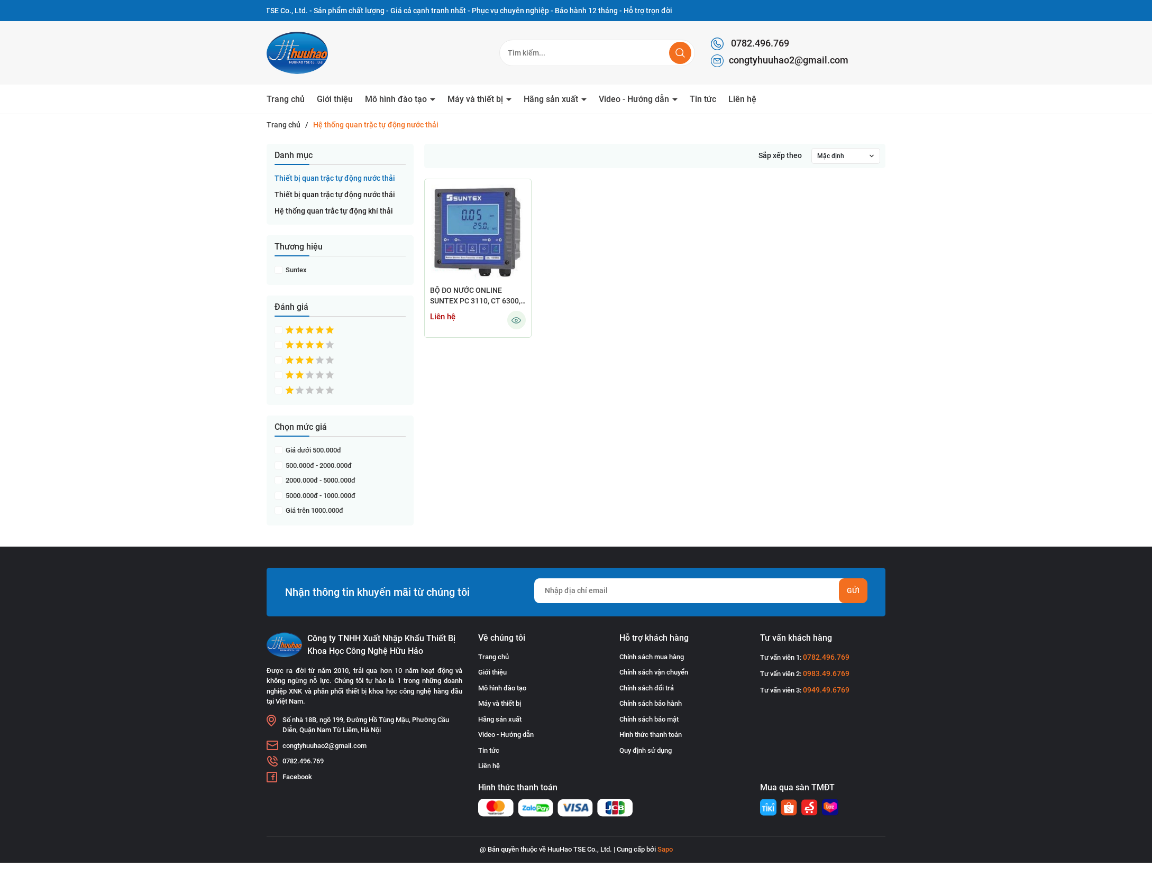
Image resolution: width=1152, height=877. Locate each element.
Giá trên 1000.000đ (313, 510)
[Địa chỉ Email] (700, 590)
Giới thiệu (335, 99)
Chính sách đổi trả (646, 688)
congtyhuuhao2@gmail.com (779, 60)
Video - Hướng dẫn (635, 99)
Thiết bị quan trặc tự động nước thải (335, 178)
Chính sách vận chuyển (653, 672)
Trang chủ (286, 99)
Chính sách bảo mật (649, 719)
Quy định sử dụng (645, 750)
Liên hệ (742, 99)
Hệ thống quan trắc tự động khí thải (334, 211)
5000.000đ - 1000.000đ (319, 496)
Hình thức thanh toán (650, 734)
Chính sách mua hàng (651, 657)
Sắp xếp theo (780, 155)
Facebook (297, 777)
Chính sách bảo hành (650, 703)
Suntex (295, 270)
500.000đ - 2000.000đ (318, 465)
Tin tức (703, 99)
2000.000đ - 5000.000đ (319, 480)
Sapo (665, 849)
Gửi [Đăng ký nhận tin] (853, 590)
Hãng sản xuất (552, 99)
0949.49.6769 (826, 690)
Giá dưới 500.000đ (312, 450)
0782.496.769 (750, 44)
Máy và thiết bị (476, 99)
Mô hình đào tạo (397, 99)
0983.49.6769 (826, 673)
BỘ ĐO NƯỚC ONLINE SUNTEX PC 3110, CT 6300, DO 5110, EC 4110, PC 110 (475, 296)
